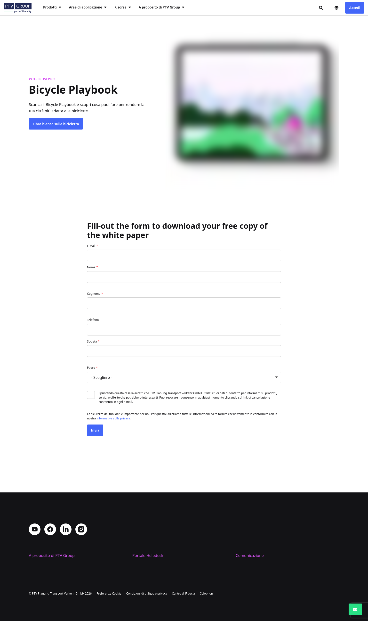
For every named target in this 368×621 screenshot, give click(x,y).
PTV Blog (244, 547)
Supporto (140, 547)
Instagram (81, 504)
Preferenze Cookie (108, 593)
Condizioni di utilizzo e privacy (146, 593)
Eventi (241, 555)
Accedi (354, 7)
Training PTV (143, 540)
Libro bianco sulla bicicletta (56, 124)
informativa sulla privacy (113, 418)
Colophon (206, 593)
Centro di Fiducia (183, 593)
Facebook (50, 504)
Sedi (33, 547)
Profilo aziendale (44, 540)
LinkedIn (66, 504)
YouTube (34, 504)
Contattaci (245, 540)
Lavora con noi (42, 555)
